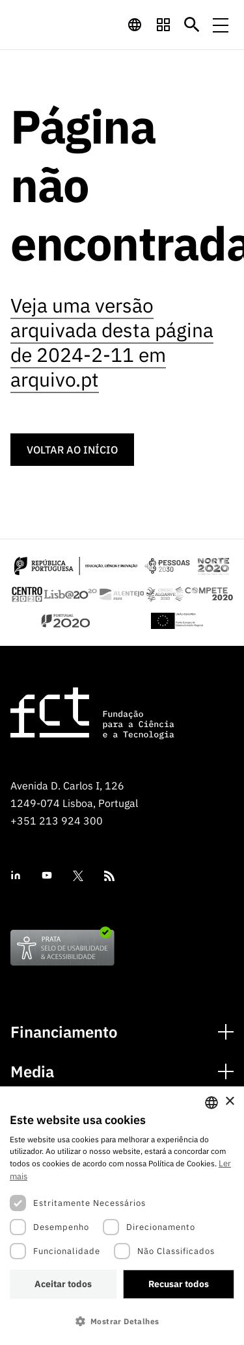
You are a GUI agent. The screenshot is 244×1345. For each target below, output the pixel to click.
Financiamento (64, 1032)
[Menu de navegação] (220, 24)
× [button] (229, 1102)
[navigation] (134, 24)
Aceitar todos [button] (63, 1284)
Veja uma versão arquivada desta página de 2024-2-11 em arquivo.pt (111, 342)
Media (32, 1071)
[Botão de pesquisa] (192, 24)
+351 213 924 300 (56, 820)
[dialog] (122, 1215)
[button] (122, 1321)
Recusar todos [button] (178, 1284)
